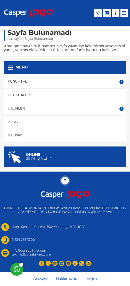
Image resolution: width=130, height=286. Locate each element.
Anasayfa (14, 39)
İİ (111, 212)
